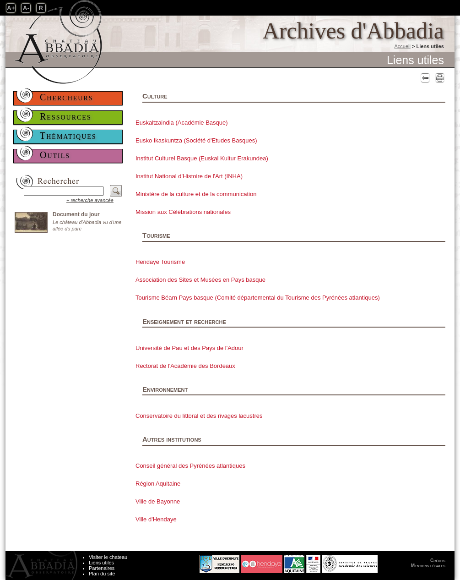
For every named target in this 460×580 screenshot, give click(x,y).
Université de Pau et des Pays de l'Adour (189, 348)
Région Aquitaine (157, 483)
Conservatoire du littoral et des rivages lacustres (198, 415)
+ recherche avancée (90, 200)
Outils (55, 155)
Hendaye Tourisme (160, 261)
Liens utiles (101, 562)
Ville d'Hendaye (156, 519)
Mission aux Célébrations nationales (183, 211)
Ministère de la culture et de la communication (195, 194)
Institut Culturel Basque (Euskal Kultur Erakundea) (201, 158)
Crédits (437, 560)
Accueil (402, 46)
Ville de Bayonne (157, 501)
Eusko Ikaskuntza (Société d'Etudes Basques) (196, 140)
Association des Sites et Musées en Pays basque (200, 279)
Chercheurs (66, 97)
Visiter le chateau (108, 557)
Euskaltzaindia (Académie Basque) (181, 122)
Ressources (66, 116)
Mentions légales (428, 565)
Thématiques (68, 136)
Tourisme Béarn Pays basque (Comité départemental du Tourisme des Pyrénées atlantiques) (257, 297)
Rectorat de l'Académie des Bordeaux (185, 365)
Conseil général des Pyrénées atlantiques (190, 465)
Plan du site (102, 573)
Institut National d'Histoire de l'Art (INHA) (189, 176)
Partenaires (101, 568)
